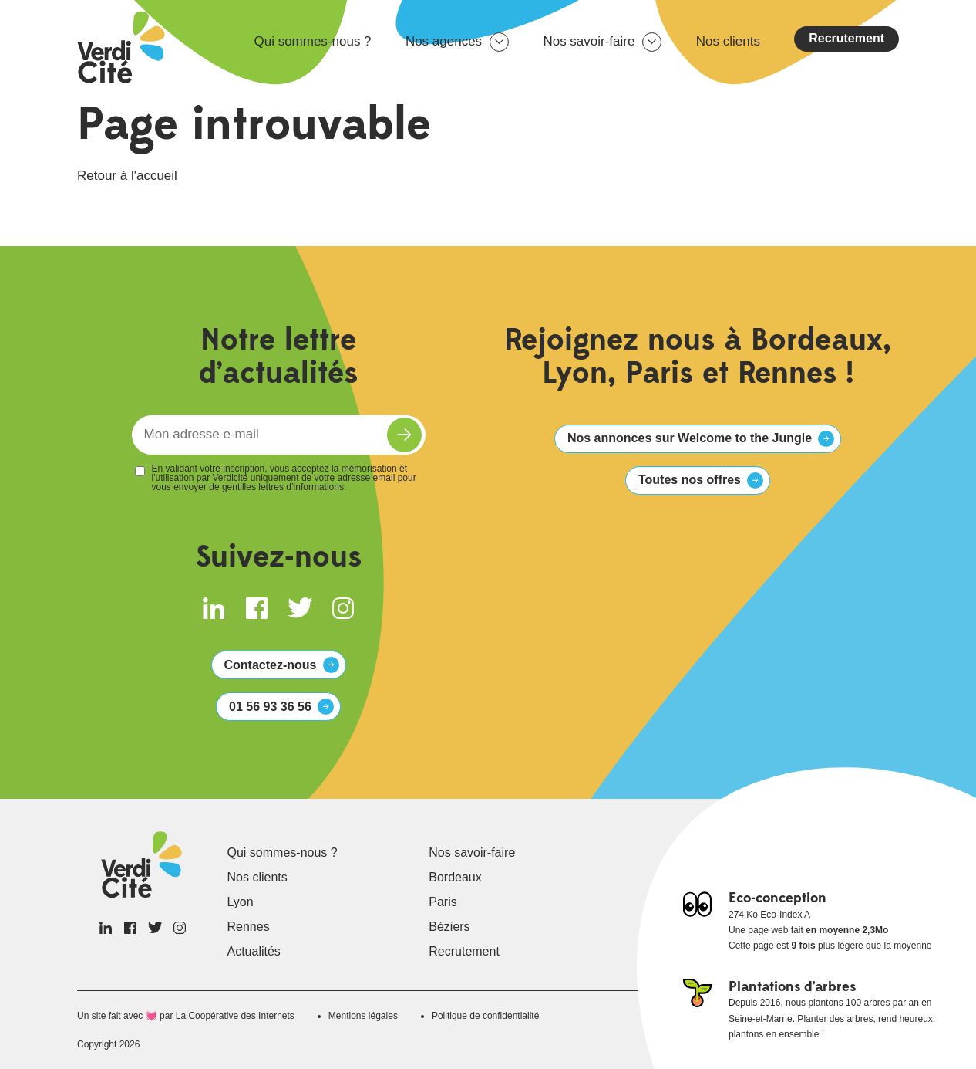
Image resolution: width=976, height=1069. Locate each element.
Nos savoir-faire (588, 41)
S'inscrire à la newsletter (404, 435)
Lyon (240, 901)
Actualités (254, 951)
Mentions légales (363, 1015)
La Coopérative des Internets (235, 1015)
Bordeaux (455, 877)
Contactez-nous (270, 665)
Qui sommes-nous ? (312, 41)
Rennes (248, 926)
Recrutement (846, 38)
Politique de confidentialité (485, 1015)
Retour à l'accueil (127, 175)
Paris (442, 901)
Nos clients (728, 41)
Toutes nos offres (689, 479)
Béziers (449, 926)
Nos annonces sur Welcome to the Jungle (689, 438)
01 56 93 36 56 (270, 706)
